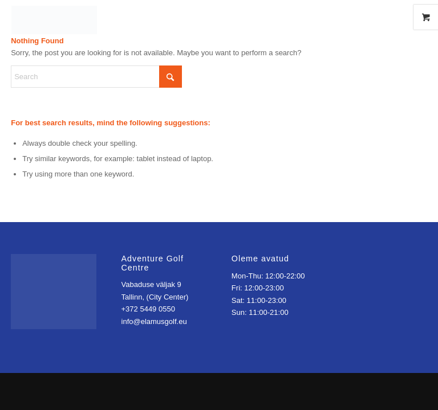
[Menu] (350, 17)
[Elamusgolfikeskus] (219, 17)
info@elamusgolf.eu (154, 321)
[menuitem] (357, 17)
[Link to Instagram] (395, 17)
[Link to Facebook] (378, 17)
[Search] (96, 76)
